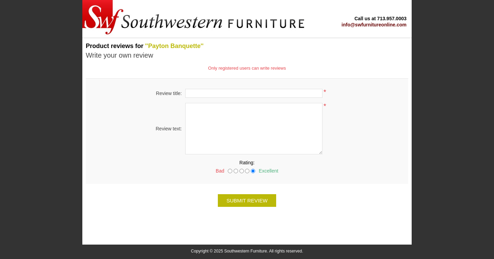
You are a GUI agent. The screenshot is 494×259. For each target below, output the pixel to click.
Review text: (169, 128)
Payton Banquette (174, 46)
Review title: (169, 93)
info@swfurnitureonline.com (374, 24)
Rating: (247, 162)
